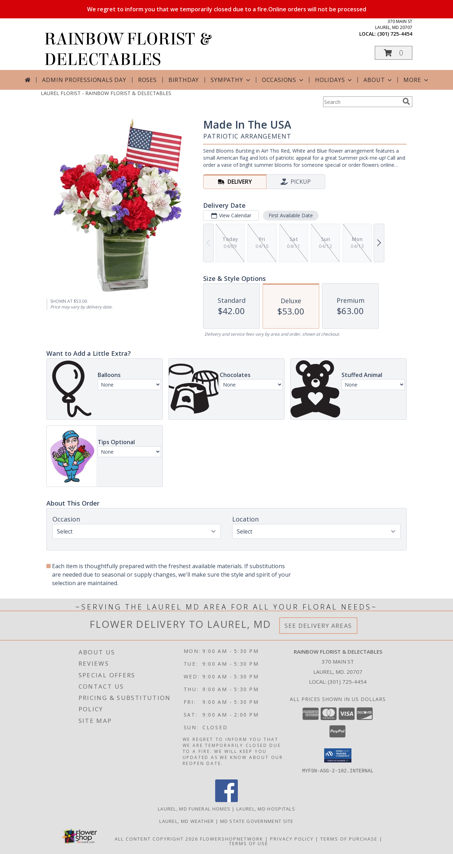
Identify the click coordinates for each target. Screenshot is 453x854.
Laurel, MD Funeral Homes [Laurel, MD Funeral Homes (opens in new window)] (194, 808)
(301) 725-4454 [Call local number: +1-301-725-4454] (394, 33)
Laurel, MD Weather (186, 821)
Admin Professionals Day (84, 80)
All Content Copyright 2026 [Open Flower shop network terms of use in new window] (156, 838)
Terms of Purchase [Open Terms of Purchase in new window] (349, 838)
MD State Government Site (257, 821)
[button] (393, 53)
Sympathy (231, 80)
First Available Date (291, 215)
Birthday (183, 80)
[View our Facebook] (226, 799)
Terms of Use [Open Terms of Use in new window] (248, 843)
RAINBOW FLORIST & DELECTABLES (127, 49)
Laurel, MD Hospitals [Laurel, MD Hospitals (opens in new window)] (265, 808)
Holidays (334, 80)
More (416, 80)
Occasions (283, 80)
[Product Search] (361, 102)
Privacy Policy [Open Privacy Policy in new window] (292, 838)
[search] (406, 101)
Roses (147, 80)
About (378, 80)
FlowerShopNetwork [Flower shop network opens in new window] (231, 838)
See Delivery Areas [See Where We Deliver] (318, 626)
